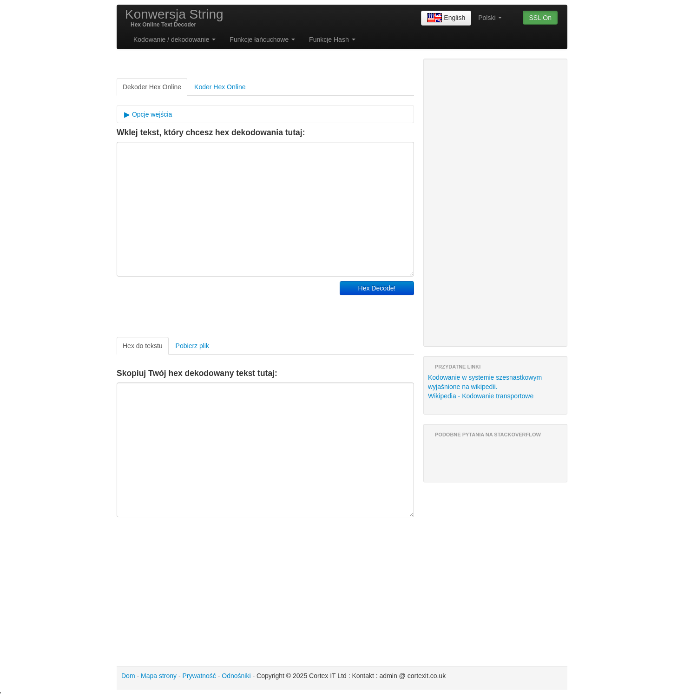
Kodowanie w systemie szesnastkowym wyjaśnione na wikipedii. (485, 382)
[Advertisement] (225, 304)
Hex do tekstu (143, 346)
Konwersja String (174, 14)
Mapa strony (159, 675)
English (446, 18)
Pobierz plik (192, 346)
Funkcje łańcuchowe (262, 39)
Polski (490, 17)
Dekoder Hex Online (152, 87)
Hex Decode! (377, 288)
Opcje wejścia (151, 114)
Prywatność (199, 675)
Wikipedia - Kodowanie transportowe (480, 396)
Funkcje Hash (332, 39)
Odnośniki (236, 675)
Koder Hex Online (220, 87)
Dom (128, 675)
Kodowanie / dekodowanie (174, 39)
